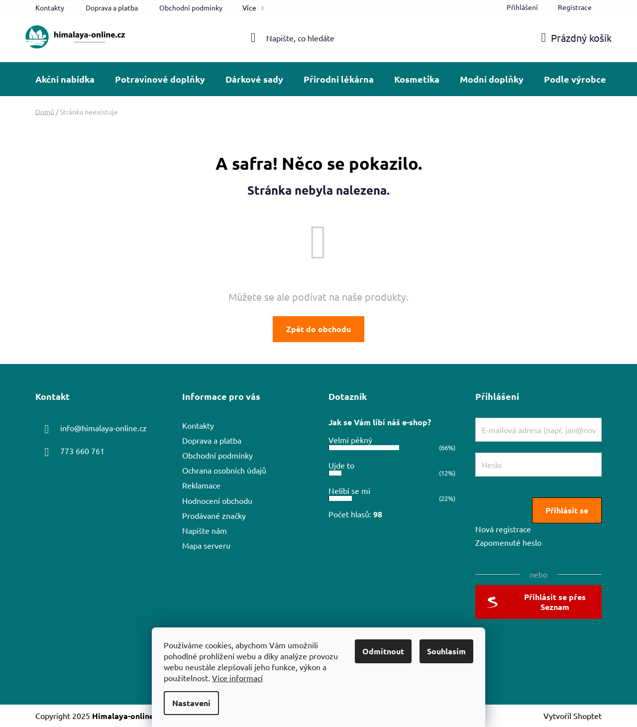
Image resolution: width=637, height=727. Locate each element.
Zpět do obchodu (318, 329)
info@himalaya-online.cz (103, 428)
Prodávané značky (214, 515)
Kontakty (49, 7)
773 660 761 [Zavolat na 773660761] (82, 451)
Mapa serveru (206, 545)
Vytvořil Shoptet (572, 716)
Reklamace (201, 485)
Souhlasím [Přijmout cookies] (446, 651)
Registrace (575, 6)
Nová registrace (503, 529)
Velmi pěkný (350, 440)
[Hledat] (319, 38)
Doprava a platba (112, 7)
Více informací (237, 678)
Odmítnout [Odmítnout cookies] (383, 651)
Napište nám (204, 530)
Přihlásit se (566, 510)
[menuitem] (65, 79)
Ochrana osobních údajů (224, 470)
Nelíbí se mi (349, 490)
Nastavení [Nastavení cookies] (191, 703)
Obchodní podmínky (190, 7)
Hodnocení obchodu (217, 500)
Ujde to (341, 465)
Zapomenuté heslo (508, 542)
